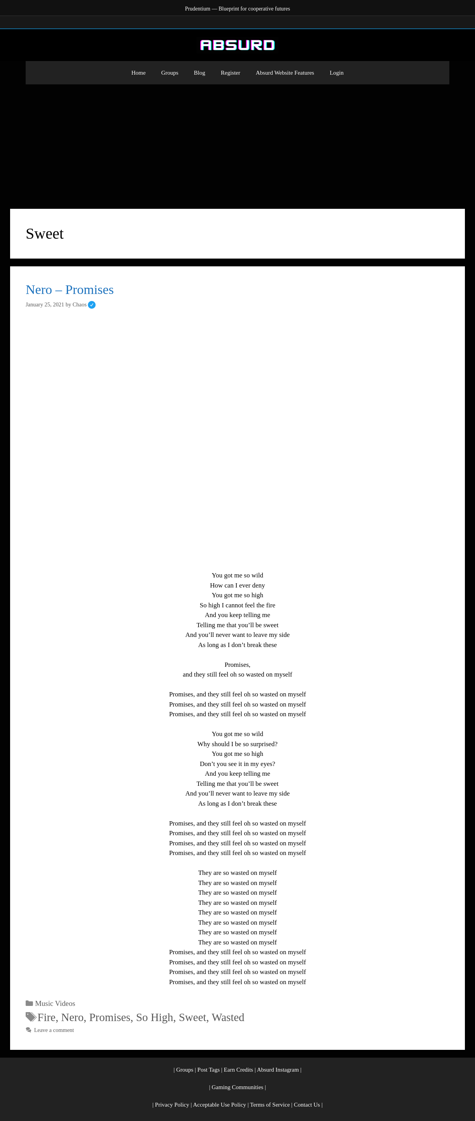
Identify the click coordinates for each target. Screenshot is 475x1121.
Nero (72, 1017)
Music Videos (55, 1003)
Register (230, 73)
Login (337, 73)
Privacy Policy (172, 1105)
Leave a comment (54, 1030)
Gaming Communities (238, 1087)
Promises (110, 1017)
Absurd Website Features (285, 73)
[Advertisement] (237, 142)
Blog (199, 73)
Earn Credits (238, 1070)
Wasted (227, 1017)
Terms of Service (270, 1105)
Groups (169, 73)
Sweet (192, 1017)
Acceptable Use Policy (219, 1105)
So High (154, 1017)
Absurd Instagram (278, 1070)
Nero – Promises (70, 289)
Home (138, 73)
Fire (46, 1017)
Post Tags (208, 1070)
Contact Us (307, 1105)
